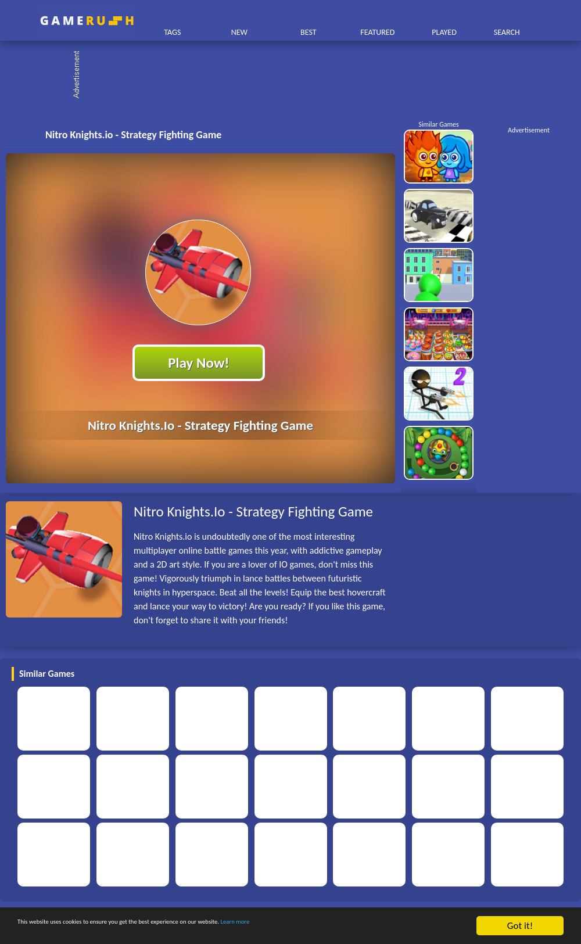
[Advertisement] (296, 75)
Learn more (363, 927)
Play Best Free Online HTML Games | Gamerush (87, 20)
